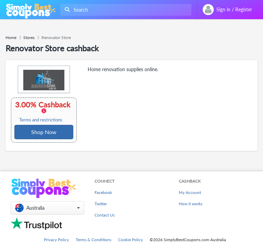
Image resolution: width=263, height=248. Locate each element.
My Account (190, 192)
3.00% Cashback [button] (43, 111)
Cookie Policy (130, 239)
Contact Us (105, 215)
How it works (190, 203)
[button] (47, 207)
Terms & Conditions (93, 239)
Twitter (101, 203)
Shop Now (44, 132)
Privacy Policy (56, 239)
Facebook (103, 192)
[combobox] (124, 9)
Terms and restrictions (40, 120)
